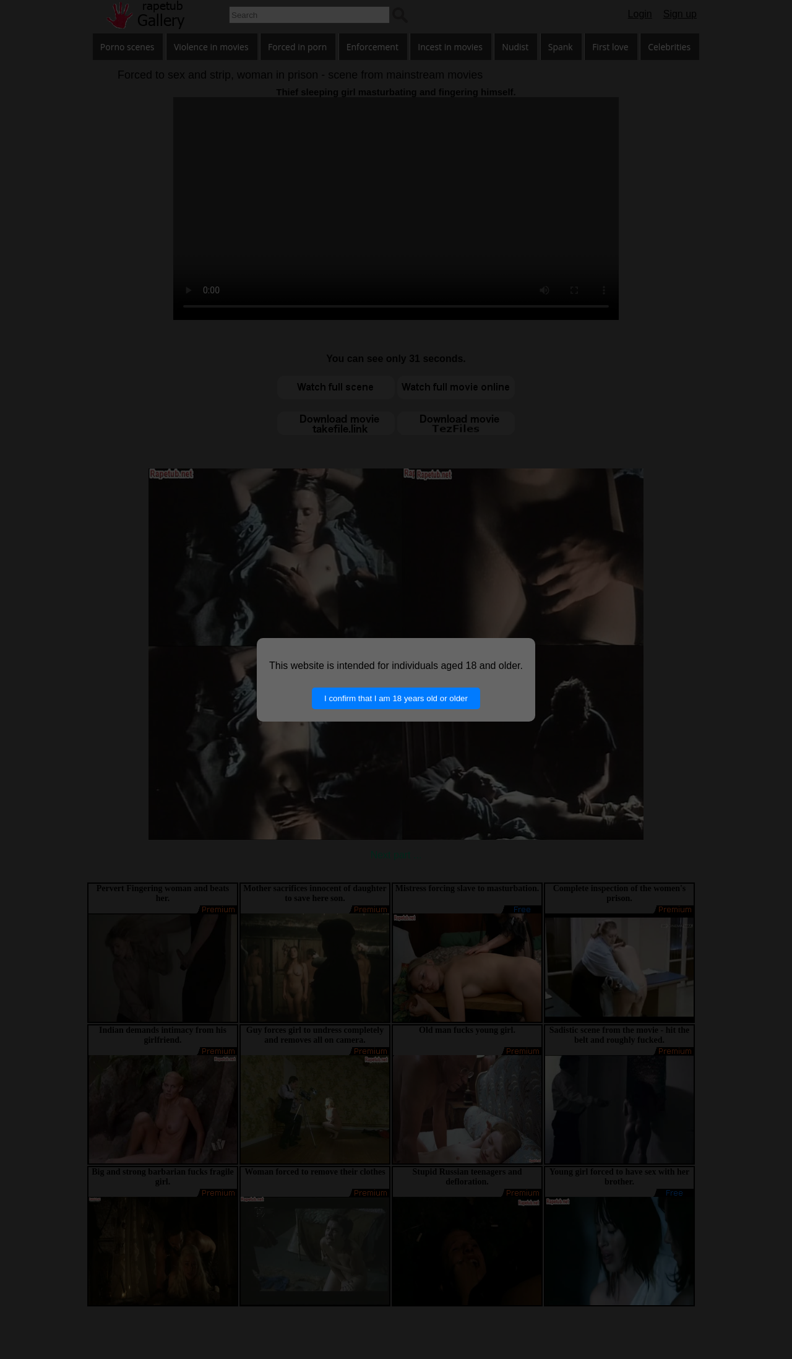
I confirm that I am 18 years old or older (396, 698)
